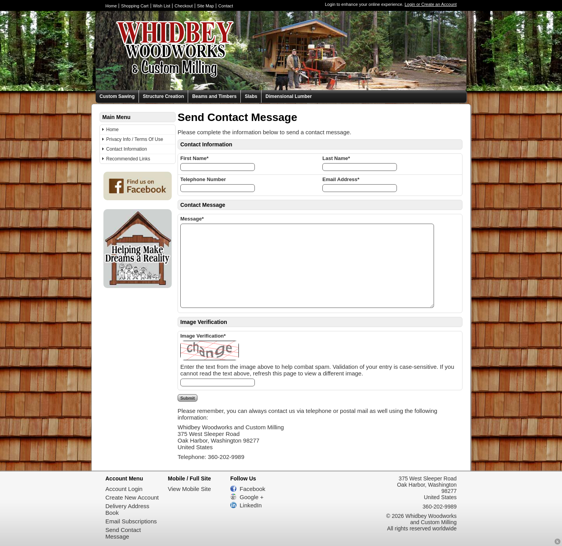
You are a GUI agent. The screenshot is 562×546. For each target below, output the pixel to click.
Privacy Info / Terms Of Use (134, 139)
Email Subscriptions (131, 521)
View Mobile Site (189, 489)
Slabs (251, 96)
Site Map (205, 6)
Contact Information (126, 149)
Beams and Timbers (214, 96)
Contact (225, 6)
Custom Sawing (117, 96)
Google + (251, 497)
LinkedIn (251, 505)
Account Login (123, 489)
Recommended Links (128, 159)
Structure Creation (163, 96)
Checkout (183, 6)
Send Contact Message (123, 533)
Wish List (162, 6)
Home (111, 6)
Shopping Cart (134, 6)
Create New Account (132, 497)
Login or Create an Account (431, 4)
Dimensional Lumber (288, 96)
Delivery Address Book (127, 509)
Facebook (252, 489)
